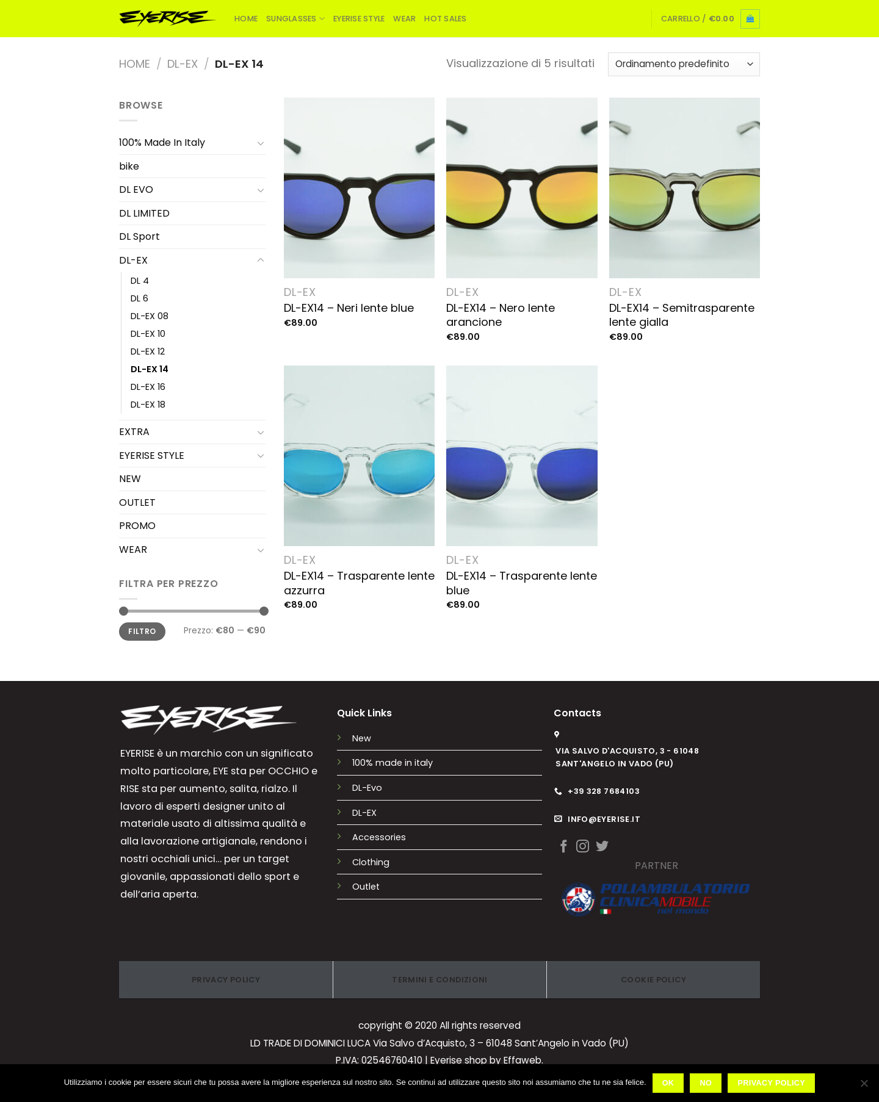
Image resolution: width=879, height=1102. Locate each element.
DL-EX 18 (148, 404)
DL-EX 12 (148, 351)
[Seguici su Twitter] (602, 847)
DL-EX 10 (148, 334)
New (361, 738)
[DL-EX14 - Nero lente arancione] (521, 188)
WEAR (404, 18)
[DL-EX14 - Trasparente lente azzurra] (359, 456)
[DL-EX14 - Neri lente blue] (359, 188)
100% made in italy (392, 763)
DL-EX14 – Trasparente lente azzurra (359, 583)
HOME (246, 18)
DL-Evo (367, 788)
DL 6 (139, 298)
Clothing (370, 862)
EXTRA (134, 432)
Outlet (366, 887)
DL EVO (136, 189)
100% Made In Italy (162, 142)
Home (134, 63)
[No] (864, 1087)
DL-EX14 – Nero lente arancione (500, 315)
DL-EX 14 (149, 369)
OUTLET (137, 502)
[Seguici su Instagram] (582, 847)
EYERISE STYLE (359, 18)
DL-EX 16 (148, 387)
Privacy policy (772, 1083)
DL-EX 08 (149, 316)
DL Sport (139, 236)
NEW (130, 479)
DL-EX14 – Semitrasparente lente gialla (681, 315)
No (706, 1083)
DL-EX (182, 63)
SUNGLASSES (295, 18)
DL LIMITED (144, 213)
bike (129, 166)
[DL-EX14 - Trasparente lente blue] (521, 456)
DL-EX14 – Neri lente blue (349, 308)
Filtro (142, 631)
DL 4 (140, 281)
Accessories (379, 837)
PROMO (137, 526)
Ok (668, 1083)
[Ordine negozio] (684, 64)
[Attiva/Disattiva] (261, 142)
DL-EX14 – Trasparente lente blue (521, 583)
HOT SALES (445, 18)
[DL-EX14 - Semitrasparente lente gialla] (684, 188)
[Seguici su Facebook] (563, 847)
